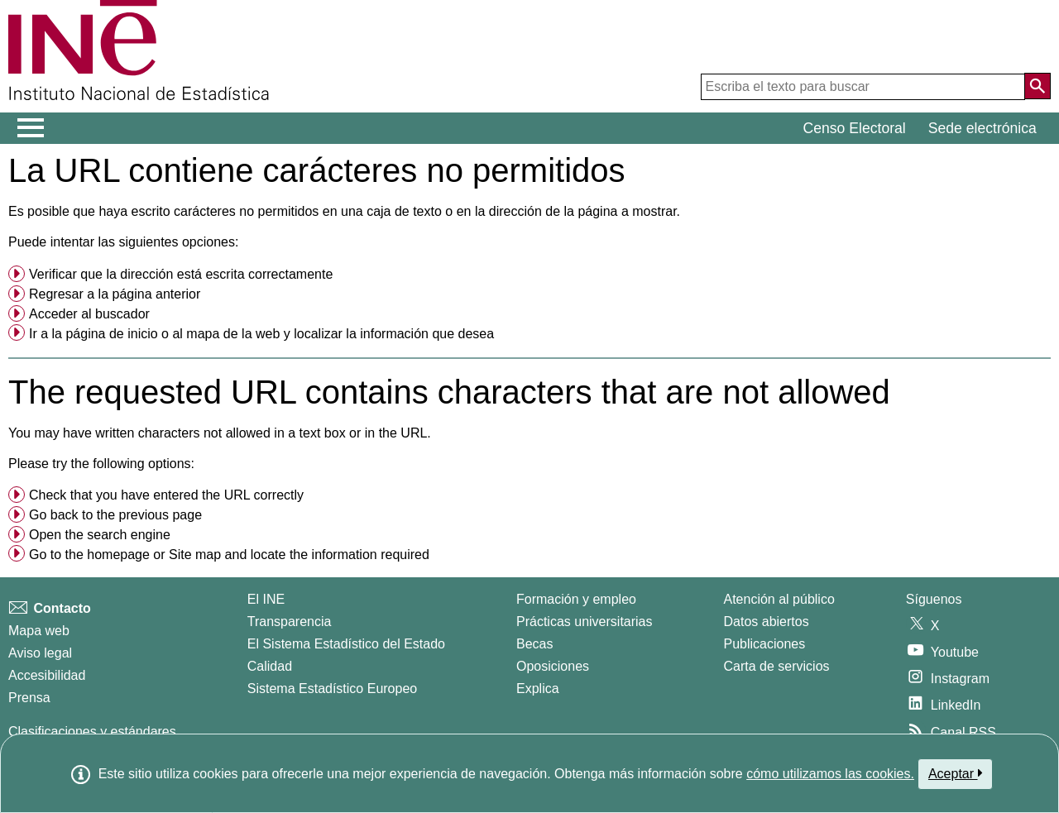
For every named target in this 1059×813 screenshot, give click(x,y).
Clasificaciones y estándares (92, 732)
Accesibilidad (46, 675)
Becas (534, 644)
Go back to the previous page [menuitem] (115, 515)
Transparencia (289, 622)
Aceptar (955, 773)
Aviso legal (40, 653)
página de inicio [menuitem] (111, 334)
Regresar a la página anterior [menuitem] (114, 294)
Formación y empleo (576, 599)
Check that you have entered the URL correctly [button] (166, 495)
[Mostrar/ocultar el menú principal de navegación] (31, 128)
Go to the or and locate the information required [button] (229, 555)
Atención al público (779, 599)
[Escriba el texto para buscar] (863, 87)
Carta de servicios (777, 666)
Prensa (29, 698)
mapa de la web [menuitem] (233, 334)
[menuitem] (529, 275)
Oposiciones (552, 666)
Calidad (269, 666)
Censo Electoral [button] (854, 128)
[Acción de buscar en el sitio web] (1037, 86)
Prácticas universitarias (584, 622)
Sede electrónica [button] (982, 128)
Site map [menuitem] (195, 555)
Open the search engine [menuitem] (99, 535)
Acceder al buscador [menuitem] (89, 314)
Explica (537, 688)
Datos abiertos (766, 622)
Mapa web (38, 631)
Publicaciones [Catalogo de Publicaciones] (765, 644)
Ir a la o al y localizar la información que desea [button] (261, 334)
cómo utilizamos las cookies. (830, 774)
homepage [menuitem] (118, 555)
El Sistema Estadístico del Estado (346, 644)
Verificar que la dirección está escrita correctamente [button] (181, 274)
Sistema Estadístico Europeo (332, 688)
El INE (266, 599)
